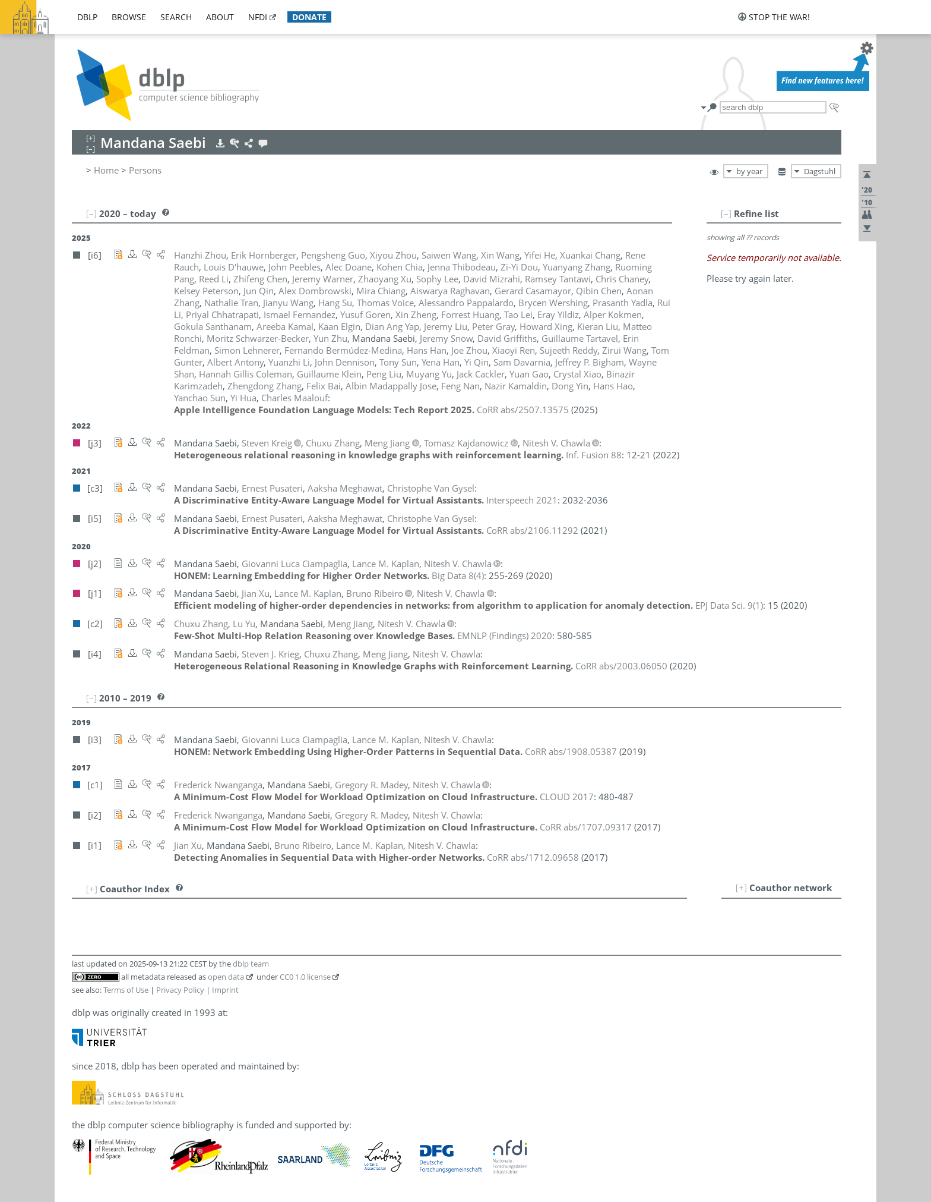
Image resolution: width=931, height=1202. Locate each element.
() (458, 575)
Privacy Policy (180, 989)
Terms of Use (125, 989)
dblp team (251, 963)
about (220, 17)
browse (129, 17)
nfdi (257, 17)
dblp (87, 17)
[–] (726, 213)
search (176, 17)
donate (309, 17)
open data (226, 976)
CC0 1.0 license (305, 976)
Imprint (225, 989)
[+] (741, 887)
